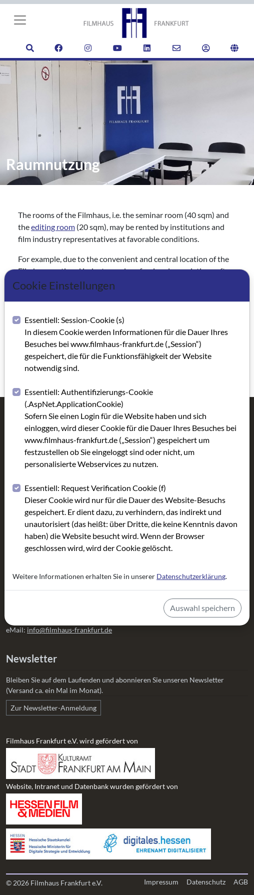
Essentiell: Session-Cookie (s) (133, 344)
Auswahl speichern (202, 607)
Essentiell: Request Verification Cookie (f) (133, 518)
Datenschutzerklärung (191, 576)
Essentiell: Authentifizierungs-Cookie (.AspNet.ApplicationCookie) (133, 428)
